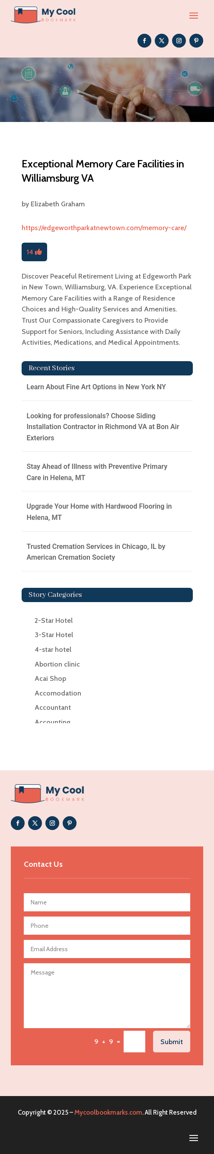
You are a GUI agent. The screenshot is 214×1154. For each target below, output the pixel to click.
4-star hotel (53, 649)
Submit (171, 1042)
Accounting (52, 722)
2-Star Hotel (54, 620)
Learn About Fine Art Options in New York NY (96, 387)
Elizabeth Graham (58, 204)
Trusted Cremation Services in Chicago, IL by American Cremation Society (96, 552)
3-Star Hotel (54, 635)
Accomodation (58, 693)
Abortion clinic (57, 664)
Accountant (53, 707)
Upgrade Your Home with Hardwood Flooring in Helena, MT (99, 512)
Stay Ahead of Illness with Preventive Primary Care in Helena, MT (97, 472)
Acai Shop (50, 678)
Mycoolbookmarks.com (108, 1112)
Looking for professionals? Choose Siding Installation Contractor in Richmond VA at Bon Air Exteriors (103, 427)
